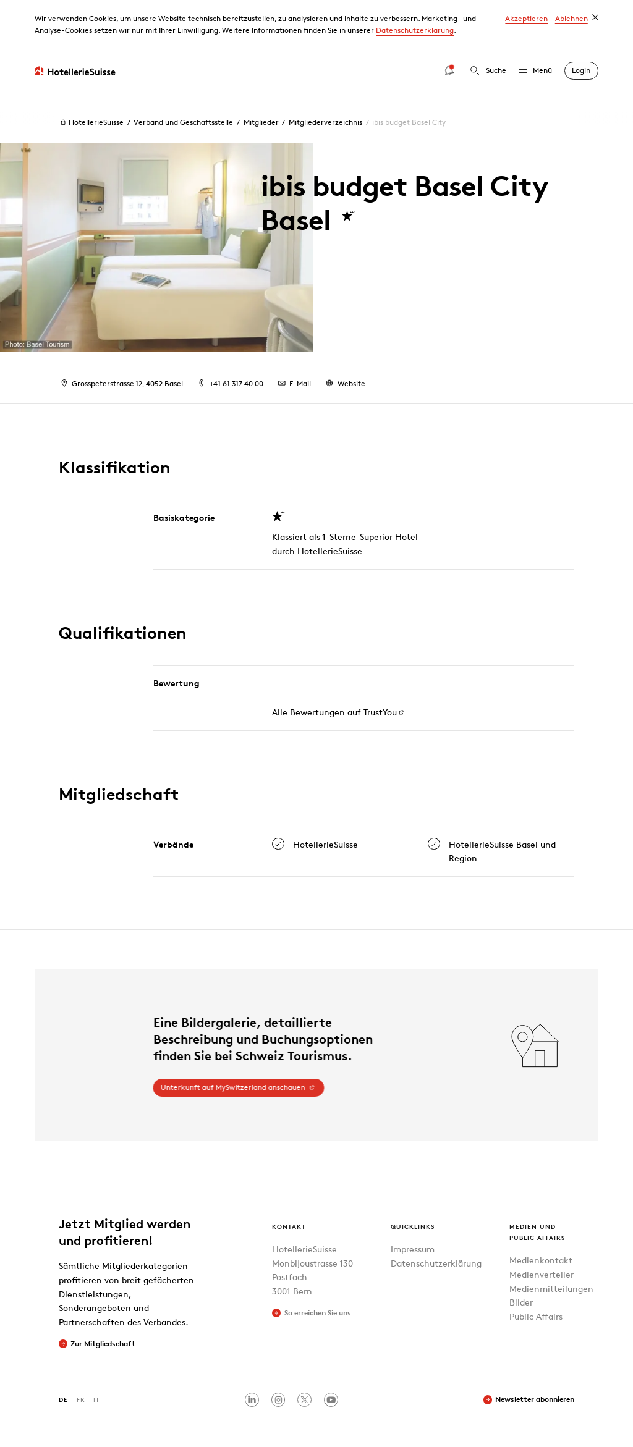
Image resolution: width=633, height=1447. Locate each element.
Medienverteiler (541, 1274)
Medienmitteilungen (551, 1288)
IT (96, 1399)
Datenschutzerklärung (415, 30)
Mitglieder (261, 122)
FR (81, 1399)
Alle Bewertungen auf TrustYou (334, 712)
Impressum (413, 1249)
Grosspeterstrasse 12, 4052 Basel (121, 383)
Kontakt (289, 1226)
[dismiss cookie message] (595, 17)
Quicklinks (413, 1226)
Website (344, 383)
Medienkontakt (540, 1260)
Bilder (521, 1302)
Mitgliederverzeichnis (325, 122)
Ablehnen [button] (571, 18)
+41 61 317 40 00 (229, 383)
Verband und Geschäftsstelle (183, 122)
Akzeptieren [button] (526, 18)
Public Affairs (536, 1316)
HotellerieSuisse (91, 122)
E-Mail (293, 383)
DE (63, 1399)
